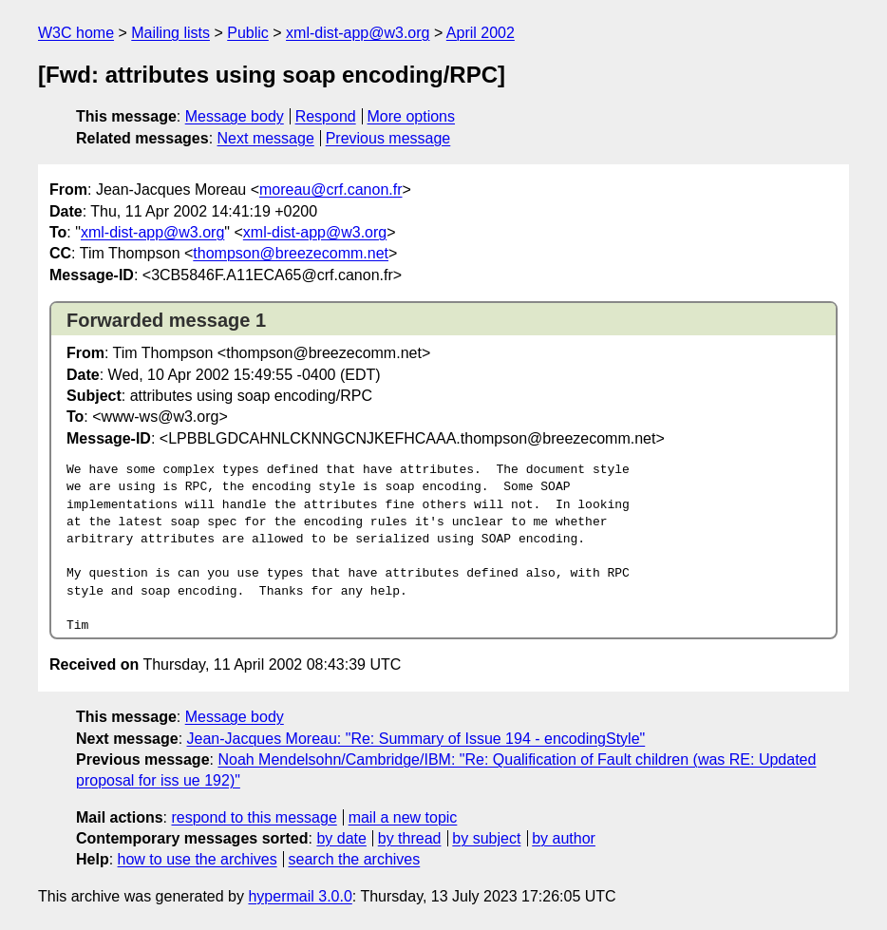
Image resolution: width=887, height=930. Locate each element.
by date (341, 838)
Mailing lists (170, 33)
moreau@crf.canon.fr (331, 189)
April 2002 (480, 33)
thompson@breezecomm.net (290, 253)
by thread (410, 838)
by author (563, 838)
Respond (325, 116)
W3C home (76, 33)
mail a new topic (403, 817)
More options (412, 116)
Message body (234, 116)
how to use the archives (197, 859)
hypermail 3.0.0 (299, 896)
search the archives (355, 859)
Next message (265, 138)
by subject (486, 838)
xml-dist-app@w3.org (357, 33)
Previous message (388, 138)
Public (248, 33)
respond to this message (253, 817)
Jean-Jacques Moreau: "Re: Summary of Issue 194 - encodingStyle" (416, 739)
